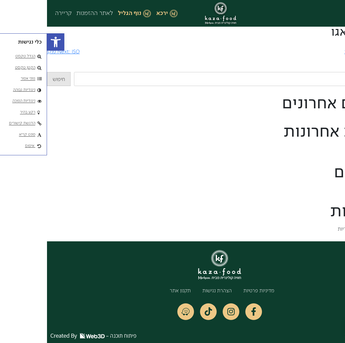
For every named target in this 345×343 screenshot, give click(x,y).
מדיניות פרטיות (211, 291)
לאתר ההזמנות (47, 13)
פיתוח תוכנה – (46, 335)
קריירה (16, 13)
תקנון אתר (133, 291)
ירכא (115, 13)
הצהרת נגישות (170, 291)
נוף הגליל (82, 13)
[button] (8, 42)
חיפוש (339, 68)
